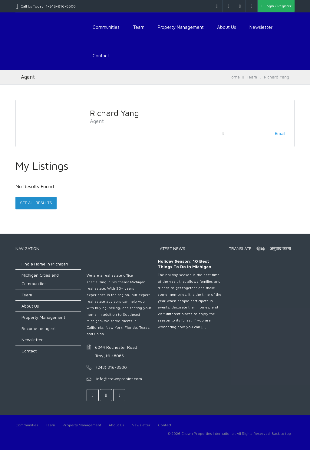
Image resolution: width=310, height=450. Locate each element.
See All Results (36, 203)
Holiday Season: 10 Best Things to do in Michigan (184, 263)
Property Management (181, 27)
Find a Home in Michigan (44, 263)
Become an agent (38, 328)
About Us (226, 27)
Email (280, 133)
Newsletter (260, 27)
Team (138, 27)
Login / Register (276, 6)
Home (234, 77)
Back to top (281, 433)
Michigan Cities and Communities (40, 279)
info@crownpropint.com (119, 378)
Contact (101, 55)
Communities (106, 27)
